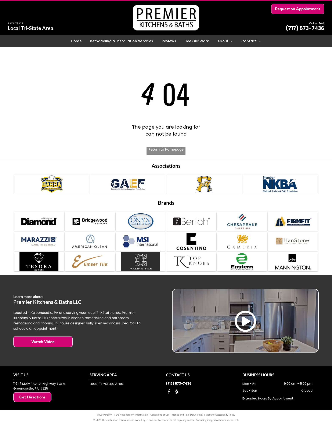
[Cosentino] (191, 245)
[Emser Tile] (90, 267)
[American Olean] (90, 245)
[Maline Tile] (141, 267)
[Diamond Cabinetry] (39, 223)
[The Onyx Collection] (141, 223)
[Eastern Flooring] (242, 267)
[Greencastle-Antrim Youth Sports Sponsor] (204, 185)
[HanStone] (293, 245)
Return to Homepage (166, 149)
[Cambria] (242, 245)
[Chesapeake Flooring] (242, 223)
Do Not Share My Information (132, 421)
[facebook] (169, 398)
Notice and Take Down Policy (187, 421)
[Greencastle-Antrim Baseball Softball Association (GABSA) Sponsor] (52, 185)
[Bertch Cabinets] (191, 223)
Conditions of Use (160, 421)
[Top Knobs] (191, 267)
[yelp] (176, 398)
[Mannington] (293, 267)
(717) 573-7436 (305, 28)
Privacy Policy (104, 421)
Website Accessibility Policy (220, 421)
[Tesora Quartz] (39, 267)
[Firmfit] (293, 223)
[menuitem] (76, 41)
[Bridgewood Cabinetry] (90, 223)
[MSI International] (141, 245)
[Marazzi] (39, 245)
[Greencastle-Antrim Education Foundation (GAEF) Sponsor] (128, 185)
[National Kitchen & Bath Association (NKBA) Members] (280, 185)
